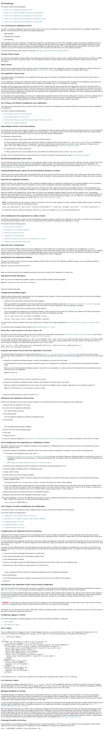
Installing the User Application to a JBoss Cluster (82, 304)
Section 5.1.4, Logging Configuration (41, 684)
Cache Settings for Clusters (12, 590)
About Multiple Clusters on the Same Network (18, 114)
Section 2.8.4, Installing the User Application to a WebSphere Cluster (25, 19)
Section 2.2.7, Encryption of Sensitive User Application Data (60, 354)
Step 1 (38, 394)
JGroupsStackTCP (6, 597)
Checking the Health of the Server (14, 527)
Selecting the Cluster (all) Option (14, 233)
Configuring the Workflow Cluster (70, 717)
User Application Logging (11, 624)
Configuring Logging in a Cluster (14, 522)
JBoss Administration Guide (43, 70)
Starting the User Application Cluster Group (17, 241)
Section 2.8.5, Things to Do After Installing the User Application (23, 22)
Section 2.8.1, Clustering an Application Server (18, 10)
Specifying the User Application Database (49, 197)
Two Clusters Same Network (80, 155)
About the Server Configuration (13, 227)
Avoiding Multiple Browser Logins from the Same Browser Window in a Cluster (28, 120)
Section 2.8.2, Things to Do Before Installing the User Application (23, 13)
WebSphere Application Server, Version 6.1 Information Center (26, 456)
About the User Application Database (15, 123)
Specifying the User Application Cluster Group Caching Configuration (46, 438)
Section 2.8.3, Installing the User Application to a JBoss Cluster (23, 16)
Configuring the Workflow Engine (68, 145)
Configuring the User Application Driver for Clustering (20, 516)
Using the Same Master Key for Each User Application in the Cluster (25, 239)
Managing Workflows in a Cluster (45, 327)
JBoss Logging (8, 622)
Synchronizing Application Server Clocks (16, 117)
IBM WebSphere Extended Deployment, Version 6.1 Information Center (29, 462)
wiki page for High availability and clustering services (52, 50)
